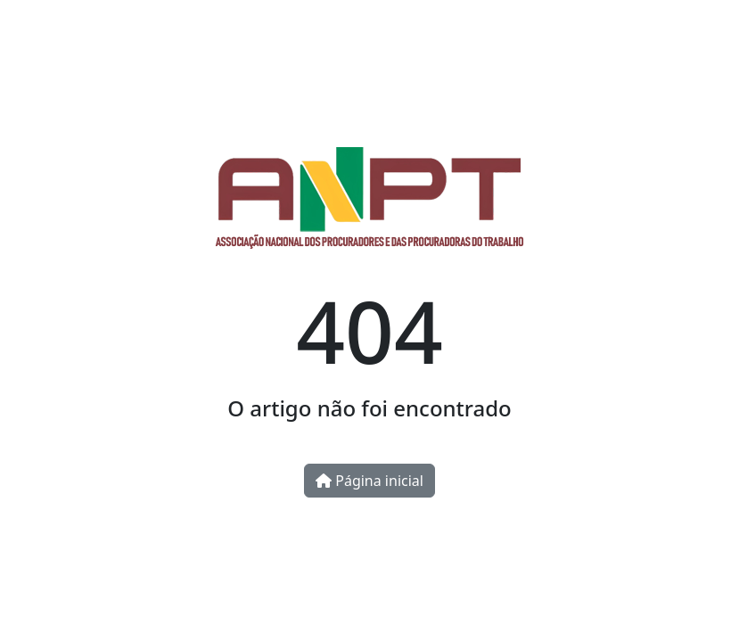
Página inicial (369, 480)
